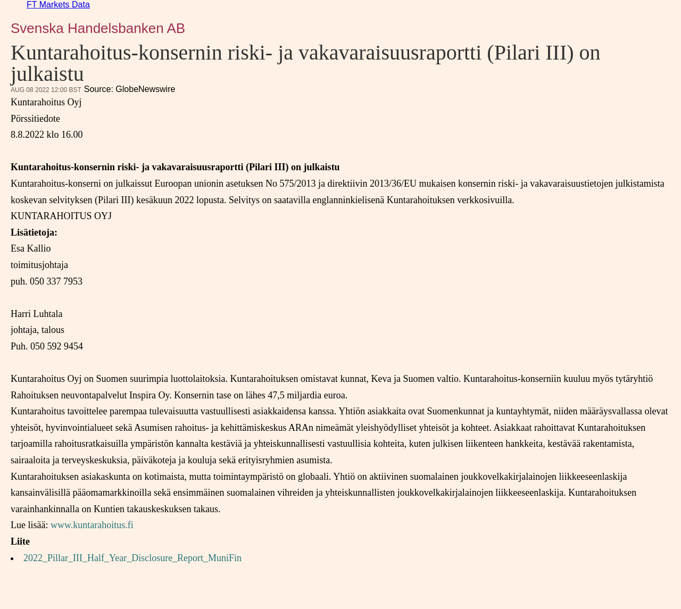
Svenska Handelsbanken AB (98, 28)
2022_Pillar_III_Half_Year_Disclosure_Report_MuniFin (132, 558)
